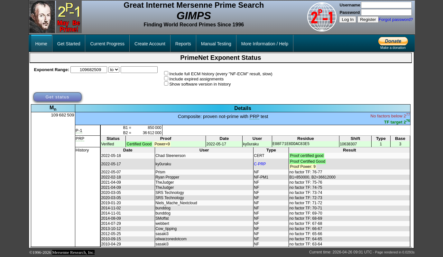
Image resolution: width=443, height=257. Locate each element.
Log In (348, 19)
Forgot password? (396, 19)
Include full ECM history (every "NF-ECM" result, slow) (220, 73)
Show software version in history (200, 84)
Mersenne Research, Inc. (73, 252)
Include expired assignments (196, 79)
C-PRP (260, 164)
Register (368, 19)
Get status (57, 97)
